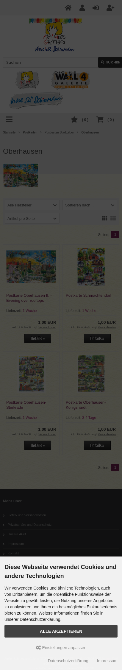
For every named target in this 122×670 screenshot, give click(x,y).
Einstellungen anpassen (61, 647)
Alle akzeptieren (61, 631)
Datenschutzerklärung (68, 660)
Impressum (107, 660)
